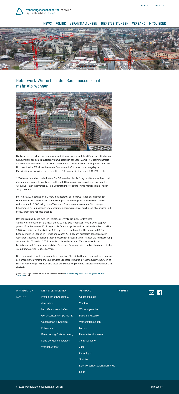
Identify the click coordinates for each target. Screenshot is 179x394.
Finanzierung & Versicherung (57, 334)
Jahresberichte (87, 340)
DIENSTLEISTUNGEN (114, 23)
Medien (83, 328)
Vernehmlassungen (90, 322)
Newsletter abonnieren (91, 334)
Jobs (82, 347)
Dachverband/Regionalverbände (97, 365)
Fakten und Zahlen (89, 315)
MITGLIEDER (157, 23)
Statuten (84, 359)
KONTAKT (22, 297)
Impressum (157, 386)
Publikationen (48, 328)
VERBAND (138, 23)
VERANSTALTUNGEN (83, 23)
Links (82, 372)
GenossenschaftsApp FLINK (57, 315)
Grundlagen (85, 353)
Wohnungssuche (88, 309)
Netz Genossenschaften (54, 309)
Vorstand (84, 303)
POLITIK (60, 23)
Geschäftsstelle (87, 297)
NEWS (47, 23)
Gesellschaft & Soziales (54, 322)
